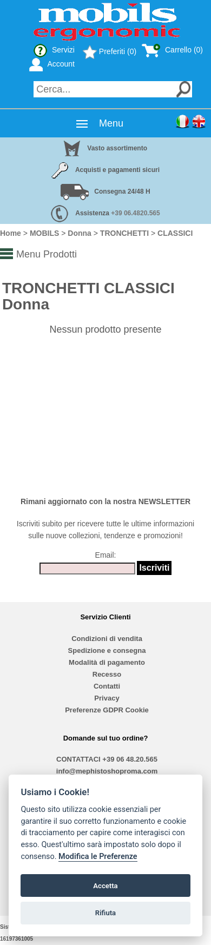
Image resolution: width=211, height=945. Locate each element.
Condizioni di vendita (106, 639)
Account (52, 64)
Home (10, 233)
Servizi (54, 49)
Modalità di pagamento (107, 662)
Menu (111, 123)
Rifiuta (105, 913)
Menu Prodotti (46, 254)
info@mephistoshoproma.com (106, 771)
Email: (105, 555)
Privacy (106, 698)
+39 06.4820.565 (135, 213)
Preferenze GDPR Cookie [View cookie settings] (107, 710)
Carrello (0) (172, 49)
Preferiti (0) (109, 51)
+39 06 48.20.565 (129, 759)
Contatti (107, 686)
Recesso (107, 674)
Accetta (105, 886)
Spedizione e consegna (107, 650)
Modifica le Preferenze (97, 856)
